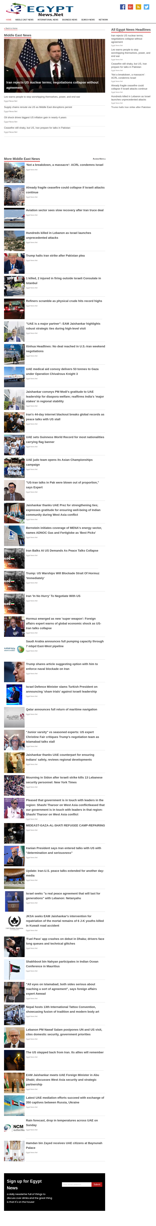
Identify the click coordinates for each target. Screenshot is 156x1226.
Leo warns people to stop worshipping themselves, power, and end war (42, 96)
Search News (88, 20)
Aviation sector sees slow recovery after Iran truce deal (65, 210)
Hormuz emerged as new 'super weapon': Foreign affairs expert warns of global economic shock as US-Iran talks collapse (63, 623)
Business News (69, 20)
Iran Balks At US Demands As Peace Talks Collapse (62, 550)
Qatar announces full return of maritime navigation (61, 709)
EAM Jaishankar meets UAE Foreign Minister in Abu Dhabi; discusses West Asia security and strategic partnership (62, 1079)
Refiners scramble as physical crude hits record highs (64, 301)
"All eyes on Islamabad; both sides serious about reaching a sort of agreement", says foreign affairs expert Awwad (61, 989)
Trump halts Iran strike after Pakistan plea (55, 255)
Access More (98, 159)
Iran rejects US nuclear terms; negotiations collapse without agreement (127, 38)
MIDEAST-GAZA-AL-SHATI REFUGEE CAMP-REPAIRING (65, 825)
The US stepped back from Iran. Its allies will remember (65, 1052)
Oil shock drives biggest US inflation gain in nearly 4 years (35, 117)
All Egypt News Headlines (131, 29)
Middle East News (24, 20)
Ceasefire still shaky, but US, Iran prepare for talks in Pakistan (37, 127)
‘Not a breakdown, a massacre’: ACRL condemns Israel (64, 164)
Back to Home (10, 28)
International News (48, 20)
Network (103, 20)
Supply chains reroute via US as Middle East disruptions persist (38, 107)
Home (8, 20)
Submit (97, 1184)
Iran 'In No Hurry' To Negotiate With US (53, 596)
